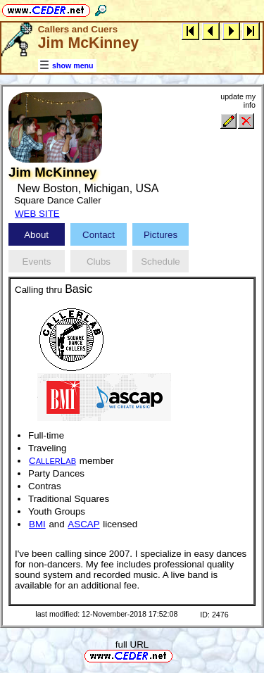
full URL (132, 644)
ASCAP (83, 524)
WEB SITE (37, 213)
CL (52, 460)
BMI (37, 524)
